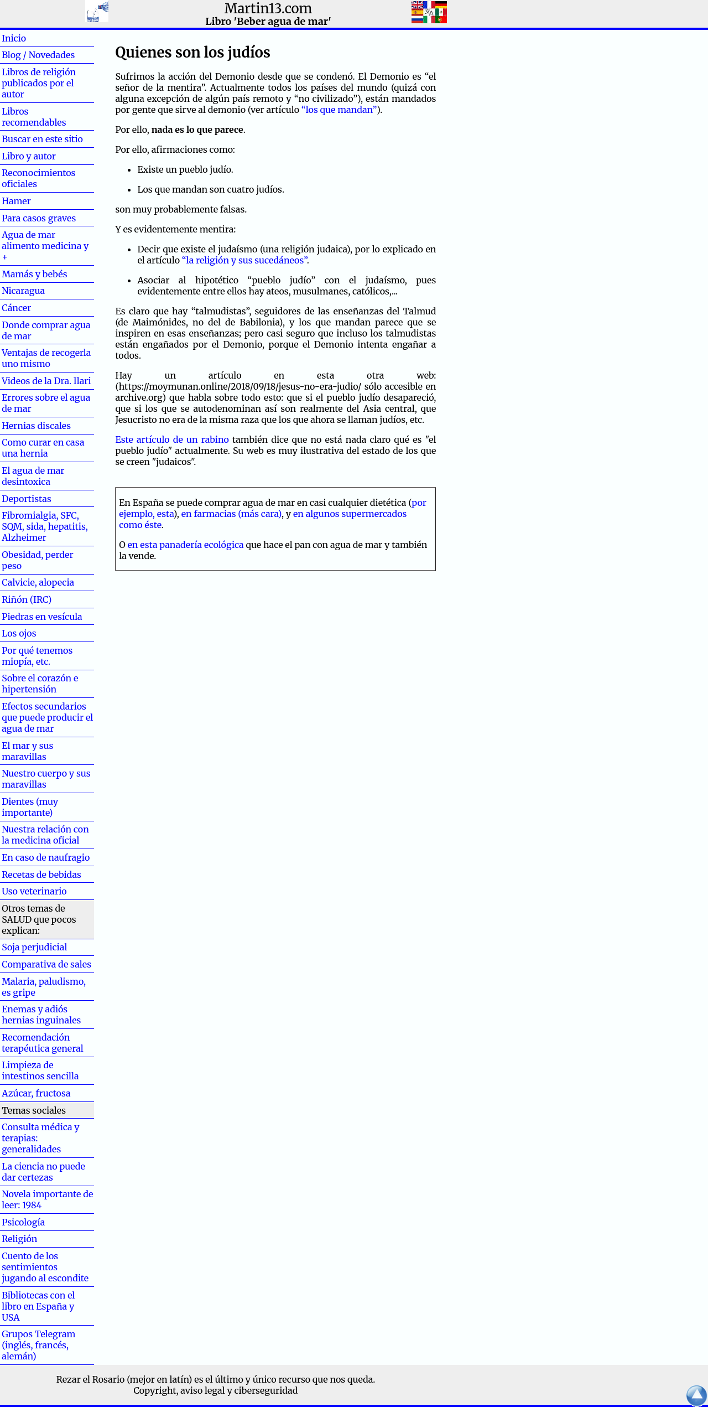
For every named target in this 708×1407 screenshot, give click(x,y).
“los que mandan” (339, 109)
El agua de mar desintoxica (33, 476)
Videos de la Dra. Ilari (46, 380)
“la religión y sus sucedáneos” (244, 260)
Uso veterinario (34, 891)
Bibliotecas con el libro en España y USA (38, 1306)
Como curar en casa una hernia (43, 448)
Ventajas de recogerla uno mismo (46, 358)
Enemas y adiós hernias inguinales (41, 1014)
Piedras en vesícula (42, 616)
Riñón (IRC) (26, 599)
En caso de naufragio (46, 857)
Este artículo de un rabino (171, 439)
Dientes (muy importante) (30, 807)
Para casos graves (39, 218)
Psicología (23, 1222)
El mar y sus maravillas (27, 751)
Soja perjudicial (34, 947)
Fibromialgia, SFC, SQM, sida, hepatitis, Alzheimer (45, 526)
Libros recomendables (34, 117)
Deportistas (26, 498)
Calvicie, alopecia (38, 582)
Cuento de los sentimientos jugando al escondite (45, 1267)
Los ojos (19, 633)
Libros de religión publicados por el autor (39, 83)
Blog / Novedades (38, 54)
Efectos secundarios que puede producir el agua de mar (47, 717)
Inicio (31, 38)
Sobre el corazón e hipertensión (40, 684)
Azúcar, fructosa (36, 1093)
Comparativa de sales (46, 964)
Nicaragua (23, 290)
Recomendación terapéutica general (43, 1043)
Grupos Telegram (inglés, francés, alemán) (38, 1345)
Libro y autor (29, 156)
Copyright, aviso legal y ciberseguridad (216, 1390)
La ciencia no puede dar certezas (43, 1172)
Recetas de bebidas (41, 874)
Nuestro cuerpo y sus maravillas (46, 779)
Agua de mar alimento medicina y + (45, 245)
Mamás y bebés (34, 274)
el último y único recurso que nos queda (289, 1379)
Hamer (34, 200)
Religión (19, 1238)
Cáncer (34, 307)
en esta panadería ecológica (186, 544)
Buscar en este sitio (42, 138)
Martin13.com (269, 8)
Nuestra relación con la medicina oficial (45, 835)
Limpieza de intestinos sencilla (40, 1070)
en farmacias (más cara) (231, 513)
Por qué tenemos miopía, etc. (37, 656)
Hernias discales (36, 425)
